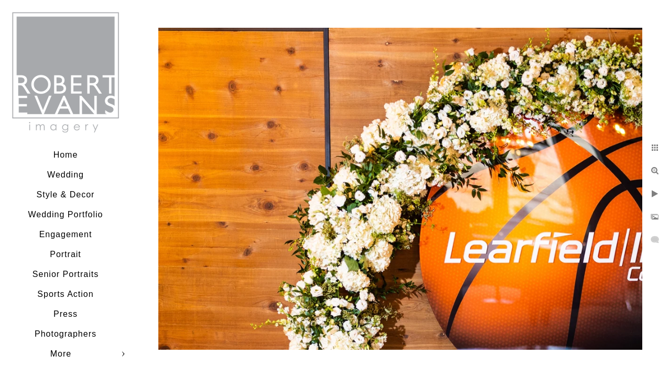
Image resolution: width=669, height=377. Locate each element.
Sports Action (65, 294)
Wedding (65, 174)
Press (65, 313)
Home (65, 154)
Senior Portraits (66, 274)
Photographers (65, 333)
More (60, 353)
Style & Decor (66, 194)
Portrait (65, 254)
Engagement (65, 234)
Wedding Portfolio (65, 214)
